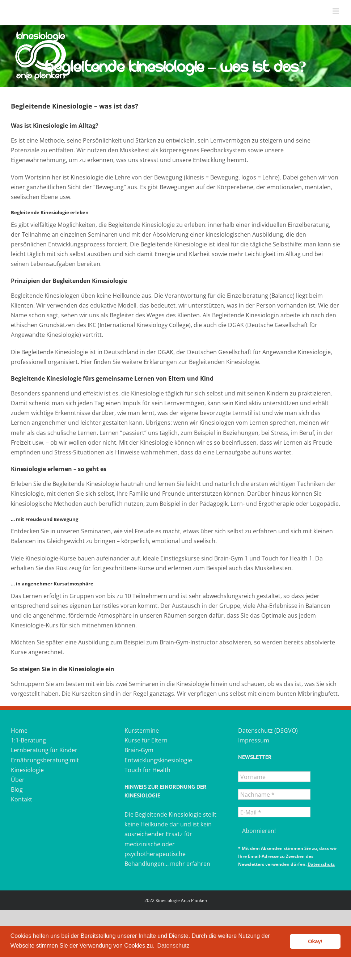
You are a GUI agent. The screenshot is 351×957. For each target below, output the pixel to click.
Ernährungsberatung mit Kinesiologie (45, 765)
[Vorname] (274, 776)
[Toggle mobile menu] (336, 11)
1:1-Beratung (28, 740)
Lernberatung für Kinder (44, 750)
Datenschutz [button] (173, 946)
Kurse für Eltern (146, 740)
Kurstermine (141, 730)
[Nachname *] (274, 794)
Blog (17, 789)
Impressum (253, 740)
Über (18, 780)
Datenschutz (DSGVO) (268, 730)
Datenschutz (321, 864)
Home (19, 730)
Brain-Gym (138, 750)
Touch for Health (147, 770)
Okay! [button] (315, 941)
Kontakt (21, 799)
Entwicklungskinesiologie (158, 760)
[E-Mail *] (274, 812)
